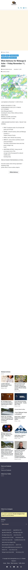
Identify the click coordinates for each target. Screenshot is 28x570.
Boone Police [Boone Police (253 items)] (17, 535)
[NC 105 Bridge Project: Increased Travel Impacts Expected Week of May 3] (7, 396)
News (7, 55)
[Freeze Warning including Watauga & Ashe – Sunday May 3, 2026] (21, 396)
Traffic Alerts (22, 563)
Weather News (13, 57)
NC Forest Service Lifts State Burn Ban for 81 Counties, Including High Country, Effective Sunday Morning (20, 386)
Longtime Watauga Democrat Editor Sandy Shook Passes (6, 385)
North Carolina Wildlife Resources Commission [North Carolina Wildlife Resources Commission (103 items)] (12, 547)
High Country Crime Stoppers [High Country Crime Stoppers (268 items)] (8, 542)
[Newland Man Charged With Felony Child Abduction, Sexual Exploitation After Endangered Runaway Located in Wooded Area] (21, 445)
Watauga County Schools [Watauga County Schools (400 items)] (8, 552)
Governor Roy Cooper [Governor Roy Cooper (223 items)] (7, 539)
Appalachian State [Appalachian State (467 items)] (6, 530)
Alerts (7, 52)
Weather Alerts (5, 57)
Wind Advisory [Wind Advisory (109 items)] (20, 552)
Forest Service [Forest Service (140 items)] (19, 537)
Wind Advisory (14, 172)
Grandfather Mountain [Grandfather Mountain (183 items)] (19, 539)
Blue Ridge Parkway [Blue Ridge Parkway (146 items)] (7, 535)
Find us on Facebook (6, 470)
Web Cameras (14, 563)
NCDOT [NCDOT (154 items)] (18, 544)
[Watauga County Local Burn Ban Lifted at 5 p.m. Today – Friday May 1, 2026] (7, 428)
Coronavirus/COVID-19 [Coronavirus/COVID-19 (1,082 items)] (7, 537)
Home (3, 52)
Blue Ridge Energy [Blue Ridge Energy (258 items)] (18, 532)
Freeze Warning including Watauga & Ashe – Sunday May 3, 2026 (21, 403)
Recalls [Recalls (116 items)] (4, 549)
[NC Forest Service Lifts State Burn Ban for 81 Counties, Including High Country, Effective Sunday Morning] (21, 378)
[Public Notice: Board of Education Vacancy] (21, 429)
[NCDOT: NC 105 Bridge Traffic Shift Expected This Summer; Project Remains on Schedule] (7, 411)
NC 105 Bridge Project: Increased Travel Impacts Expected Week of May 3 (7, 403)
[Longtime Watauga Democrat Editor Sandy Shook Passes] (7, 378)
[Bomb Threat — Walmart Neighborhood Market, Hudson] (21, 411)
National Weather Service (7, 69)
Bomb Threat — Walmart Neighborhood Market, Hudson (20, 418)
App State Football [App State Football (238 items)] (6, 532)
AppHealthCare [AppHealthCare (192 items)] (17, 530)
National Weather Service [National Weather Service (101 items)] (8, 544)
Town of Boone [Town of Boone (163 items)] (13, 549)
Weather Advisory (14, 55)
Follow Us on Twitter (6, 474)
